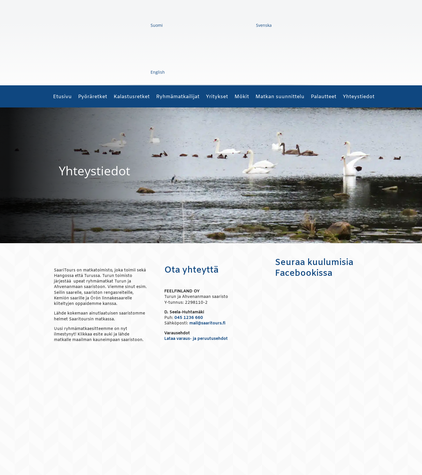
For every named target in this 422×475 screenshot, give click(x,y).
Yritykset (217, 97)
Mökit (241, 97)
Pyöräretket (92, 97)
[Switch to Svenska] (220, 25)
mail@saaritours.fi (207, 323)
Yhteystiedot (359, 97)
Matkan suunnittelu (279, 97)
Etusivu (62, 97)
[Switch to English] (114, 72)
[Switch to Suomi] (113, 25)
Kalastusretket (132, 97)
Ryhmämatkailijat (177, 97)
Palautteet (323, 97)
